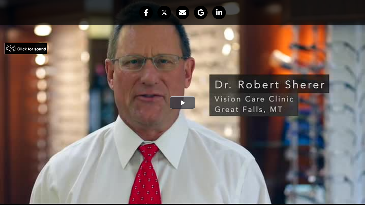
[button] (146, 12)
